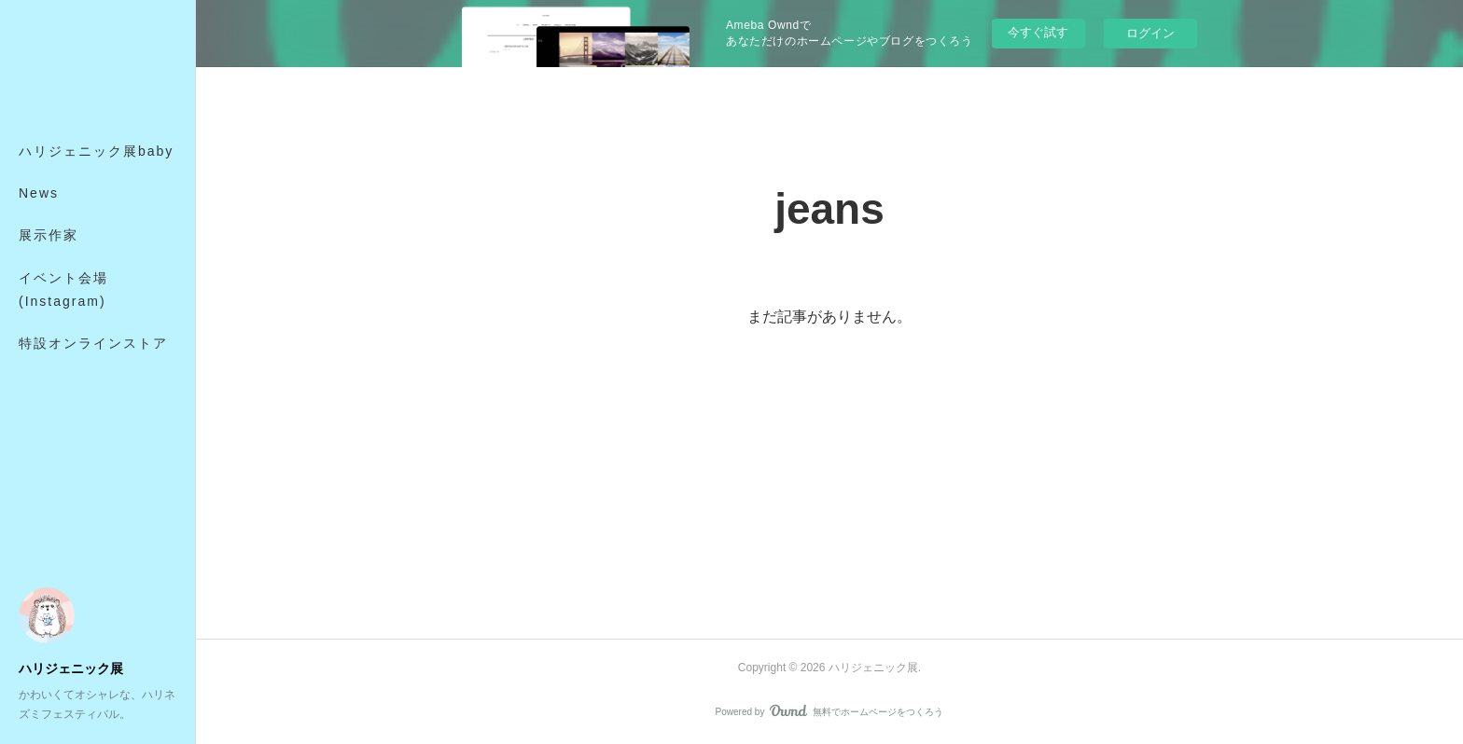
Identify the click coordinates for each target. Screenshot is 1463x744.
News (39, 193)
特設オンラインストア (93, 343)
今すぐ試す (1038, 32)
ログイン (1150, 33)
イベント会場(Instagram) (63, 289)
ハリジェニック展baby (96, 151)
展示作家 (48, 234)
